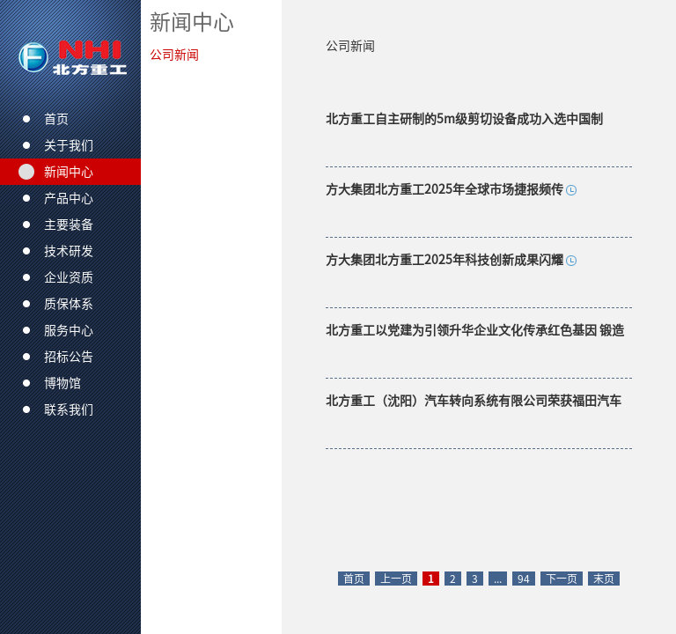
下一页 (561, 578)
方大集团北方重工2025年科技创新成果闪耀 (444, 260)
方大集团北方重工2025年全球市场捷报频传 (444, 189)
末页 (603, 578)
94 (524, 578)
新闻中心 (192, 22)
